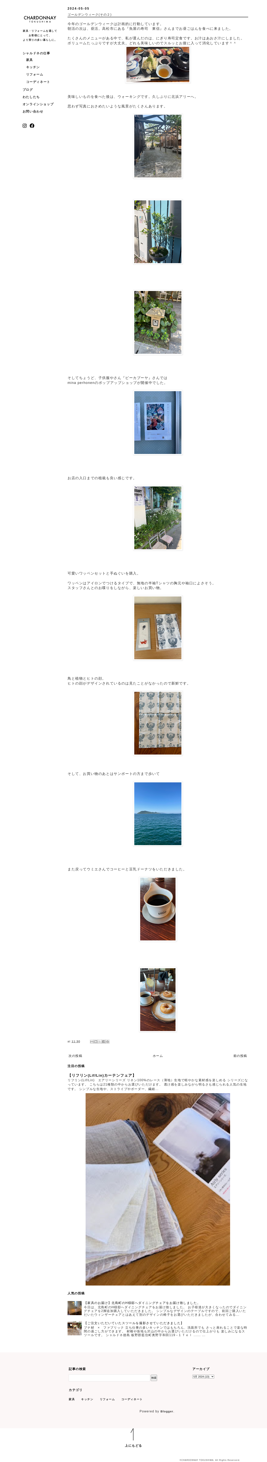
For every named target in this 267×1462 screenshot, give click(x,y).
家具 (29, 60)
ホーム (158, 1055)
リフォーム (34, 74)
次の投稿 (75, 1055)
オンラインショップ (38, 104)
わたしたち (31, 97)
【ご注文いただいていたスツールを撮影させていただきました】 (134, 1323)
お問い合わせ (33, 111)
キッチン (33, 67)
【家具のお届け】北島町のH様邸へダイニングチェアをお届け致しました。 (142, 1303)
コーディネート (38, 82)
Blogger (166, 1411)
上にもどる (133, 1445)
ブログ (28, 89)
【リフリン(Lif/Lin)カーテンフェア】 (102, 1075)
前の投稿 (240, 1055)
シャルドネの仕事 (36, 53)
